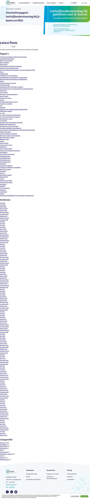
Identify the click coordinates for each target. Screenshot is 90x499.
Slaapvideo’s (3, 147)
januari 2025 (3, 233)
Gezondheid (3, 444)
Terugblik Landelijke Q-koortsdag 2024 (11, 128)
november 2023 (4, 259)
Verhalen (2, 458)
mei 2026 (2, 203)
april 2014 (3, 433)
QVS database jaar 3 (5, 160)
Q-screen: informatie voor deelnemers (10, 115)
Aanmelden (3, 184)
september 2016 (4, 396)
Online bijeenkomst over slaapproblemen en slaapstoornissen (17, 89)
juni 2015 (2, 422)
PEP (1, 450)
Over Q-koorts (4, 92)
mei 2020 (2, 338)
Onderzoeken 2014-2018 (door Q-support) (12, 87)
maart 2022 (3, 296)
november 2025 (4, 214)
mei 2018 (2, 370)
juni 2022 (2, 291)
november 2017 (4, 377)
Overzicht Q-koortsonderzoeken (9, 94)
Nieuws (12, 9)
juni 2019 (2, 356)
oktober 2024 (4, 238)
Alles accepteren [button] (84, 496)
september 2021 (4, 308)
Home (7, 9)
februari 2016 (4, 409)
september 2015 (4, 418)
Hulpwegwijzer (4, 74)
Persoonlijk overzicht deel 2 (7, 154)
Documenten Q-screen (6, 119)
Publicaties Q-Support (6, 111)
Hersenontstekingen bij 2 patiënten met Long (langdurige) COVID (18, 70)
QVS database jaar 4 (5, 162)
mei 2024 (2, 248)
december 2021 (4, 302)
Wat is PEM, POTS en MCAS (7, 137)
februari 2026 (4, 208)
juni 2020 (2, 336)
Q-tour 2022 (3, 120)
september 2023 (4, 263)
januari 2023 (3, 278)
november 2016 (4, 392)
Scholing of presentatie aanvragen (9, 126)
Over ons (2, 173)
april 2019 (3, 358)
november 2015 (4, 415)
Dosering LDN (4, 64)
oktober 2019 (3, 349)
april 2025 (3, 227)
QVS (1, 105)
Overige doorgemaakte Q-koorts (9, 102)
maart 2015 (3, 426)
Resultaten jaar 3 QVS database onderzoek (11, 122)
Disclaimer (3, 190)
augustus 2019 (4, 353)
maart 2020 (3, 341)
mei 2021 (2, 315)
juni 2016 (2, 401)
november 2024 (4, 236)
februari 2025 (4, 231)
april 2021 (3, 317)
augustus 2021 (4, 310)
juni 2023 (2, 268)
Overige (2, 100)
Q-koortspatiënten (24, 3)
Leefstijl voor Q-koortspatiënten (9, 75)
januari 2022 (3, 300)
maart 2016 (3, 407)
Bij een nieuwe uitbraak (6, 60)
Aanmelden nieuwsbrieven (7, 59)
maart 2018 (3, 371)
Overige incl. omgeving (6, 104)
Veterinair (3, 107)
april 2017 (3, 385)
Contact (61, 3)
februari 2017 (3, 388)
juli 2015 (2, 420)
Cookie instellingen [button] (75, 496)
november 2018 (4, 362)
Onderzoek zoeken (5, 85)
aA (81, 3)
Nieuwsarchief (4, 177)
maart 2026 (3, 207)
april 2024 (3, 250)
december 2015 (4, 413)
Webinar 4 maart (4, 139)
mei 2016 (2, 403)
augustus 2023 (4, 265)
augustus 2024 (4, 242)
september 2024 (4, 240)
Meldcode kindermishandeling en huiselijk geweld (14, 79)
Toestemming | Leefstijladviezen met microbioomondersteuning (18, 130)
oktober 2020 (4, 328)
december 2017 (4, 375)
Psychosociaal (4, 452)
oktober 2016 (3, 394)
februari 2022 (4, 298)
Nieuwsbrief (3, 446)
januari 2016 (3, 411)
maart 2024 (3, 252)
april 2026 (3, 205)
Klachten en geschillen (6, 180)
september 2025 (4, 218)
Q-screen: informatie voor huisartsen (10, 117)
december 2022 (4, 280)
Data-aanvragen (4, 62)
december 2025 (4, 212)
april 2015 (2, 424)
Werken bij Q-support (6, 175)
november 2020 (4, 326)
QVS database (4, 152)
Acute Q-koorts (4, 96)
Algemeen (3, 443)
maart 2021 (3, 319)
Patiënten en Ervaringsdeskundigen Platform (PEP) (14, 109)
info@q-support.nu (11, 484)
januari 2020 (3, 343)
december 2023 (4, 257)
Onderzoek (3, 164)
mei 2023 (2, 270)
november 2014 (4, 430)
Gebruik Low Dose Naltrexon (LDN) (9, 68)
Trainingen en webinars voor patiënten (10, 167)
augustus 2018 (4, 364)
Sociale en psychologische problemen (10, 150)
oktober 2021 (3, 306)
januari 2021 (3, 323)
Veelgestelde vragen (5, 132)
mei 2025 (2, 225)
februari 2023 (4, 276)
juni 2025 (2, 223)
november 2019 (4, 347)
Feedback (2, 186)
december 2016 (4, 390)
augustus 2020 (4, 332)
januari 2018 (3, 373)
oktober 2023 (3, 261)
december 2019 (4, 345)
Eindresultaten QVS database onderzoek (11, 66)
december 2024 (4, 235)
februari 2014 (4, 435)
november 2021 (4, 304)
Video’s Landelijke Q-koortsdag (8, 134)
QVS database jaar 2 (5, 158)
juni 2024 (2, 246)
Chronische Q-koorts (6, 98)
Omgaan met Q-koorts (6, 145)
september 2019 (4, 351)
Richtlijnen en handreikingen (8, 124)
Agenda (2, 141)
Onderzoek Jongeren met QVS (8, 83)
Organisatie (3, 171)
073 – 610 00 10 (10, 487)
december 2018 (4, 360)
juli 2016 (2, 400)
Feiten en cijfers (4, 143)
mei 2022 (2, 293)
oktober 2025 (4, 216)
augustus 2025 (4, 220)
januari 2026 (3, 210)
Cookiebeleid (3, 192)
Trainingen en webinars (6, 165)
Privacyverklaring (5, 188)
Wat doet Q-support (5, 169)
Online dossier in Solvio (6, 182)
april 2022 (3, 295)
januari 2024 (3, 255)
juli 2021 (2, 311)
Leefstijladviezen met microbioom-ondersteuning (14, 77)
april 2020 (3, 340)
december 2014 (4, 428)
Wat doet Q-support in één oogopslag (10, 135)
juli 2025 (2, 222)
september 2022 (4, 285)
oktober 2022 (4, 283)
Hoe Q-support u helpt (6, 149)
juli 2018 (2, 366)
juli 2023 (2, 266)
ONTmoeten (3, 90)
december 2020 (4, 325)
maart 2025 (3, 229)
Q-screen (2, 113)
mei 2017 (2, 383)
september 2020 (4, 330)
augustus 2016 (4, 398)
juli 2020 (2, 334)
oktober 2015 (3, 416)
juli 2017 (2, 381)
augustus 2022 (4, 287)
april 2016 (3, 405)
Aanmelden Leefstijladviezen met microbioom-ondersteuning (17, 195)
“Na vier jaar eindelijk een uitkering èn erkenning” (14, 57)
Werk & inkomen (4, 459)
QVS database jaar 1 (5, 156)
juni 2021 (2, 313)
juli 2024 (2, 244)
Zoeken (74, 3)
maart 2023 (3, 274)
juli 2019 (2, 355)
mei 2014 (2, 431)
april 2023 (3, 272)
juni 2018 (2, 368)
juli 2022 (2, 289)
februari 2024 (4, 253)
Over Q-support (51, 3)
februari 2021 (3, 321)
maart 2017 (3, 386)
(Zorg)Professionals (38, 3)
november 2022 (4, 282)
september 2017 (4, 379)
